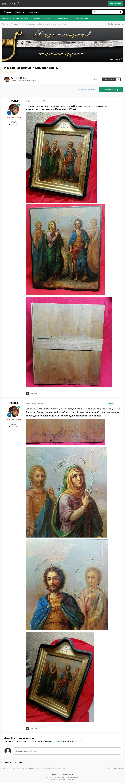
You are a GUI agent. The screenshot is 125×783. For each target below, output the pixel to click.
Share (95, 79)
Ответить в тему (111, 90)
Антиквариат (30, 81)
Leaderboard (33, 12)
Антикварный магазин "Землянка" (15, 18)
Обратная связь (66, 774)
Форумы (36, 18)
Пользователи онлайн (62, 18)
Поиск (47, 18)
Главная (7, 13)
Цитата (34, 393)
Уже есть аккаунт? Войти (94, 4)
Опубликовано (37, 101)
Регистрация (115, 3)
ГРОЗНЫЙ (21, 78)
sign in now (57, 741)
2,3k (14, 122)
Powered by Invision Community (62, 779)
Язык (54, 774)
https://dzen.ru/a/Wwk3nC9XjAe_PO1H (61, 409)
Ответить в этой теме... (27, 751)
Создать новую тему (86, 90)
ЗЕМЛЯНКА (10, 3)
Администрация (82, 18)
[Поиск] (105, 12)
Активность (19, 12)
